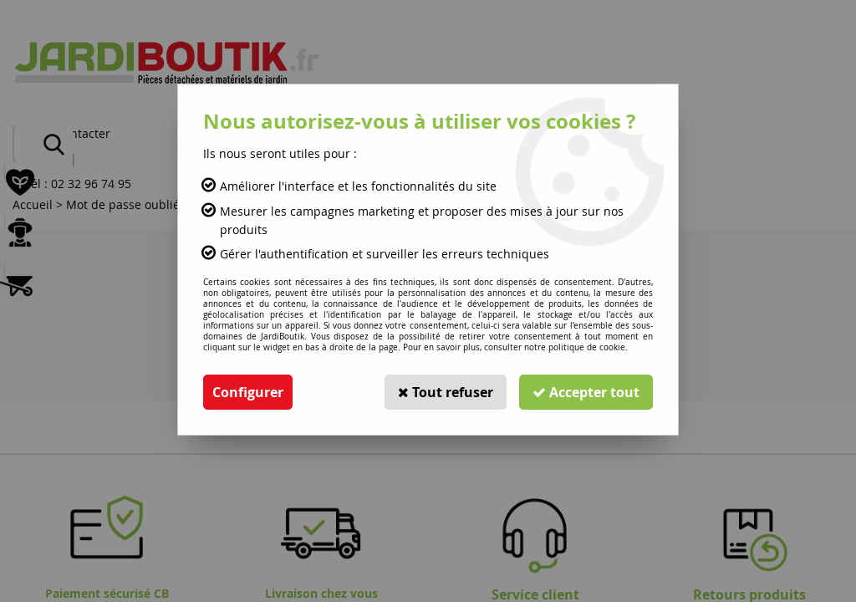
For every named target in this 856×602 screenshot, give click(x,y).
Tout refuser (445, 392)
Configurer (247, 392)
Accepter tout (585, 392)
